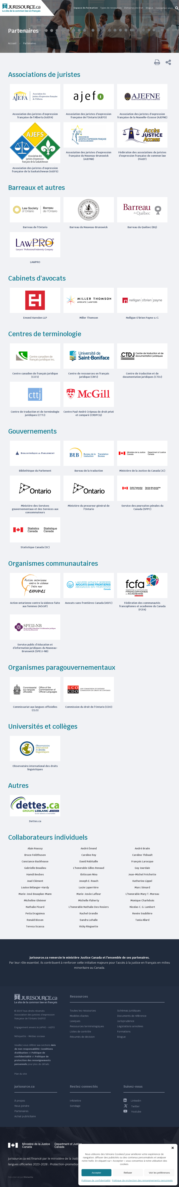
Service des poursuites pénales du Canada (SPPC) (142, 507)
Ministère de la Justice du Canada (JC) (142, 470)
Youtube (132, 1111)
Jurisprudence (125, 1021)
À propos (19, 1100)
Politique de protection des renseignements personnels (142, 1180)
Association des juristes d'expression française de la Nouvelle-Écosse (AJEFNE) (142, 115)
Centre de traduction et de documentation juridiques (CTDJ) (142, 375)
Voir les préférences (159, 1172)
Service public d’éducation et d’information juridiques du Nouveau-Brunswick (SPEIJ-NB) (35, 648)
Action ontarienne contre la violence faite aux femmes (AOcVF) (35, 604)
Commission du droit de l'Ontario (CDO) (88, 707)
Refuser (128, 1172)
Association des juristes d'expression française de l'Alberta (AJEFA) (35, 115)
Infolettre (75, 1100)
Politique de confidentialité (96, 1180)
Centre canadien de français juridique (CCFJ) (35, 375)
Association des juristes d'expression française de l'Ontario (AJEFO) (88, 115)
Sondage (75, 1106)
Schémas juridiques (129, 1010)
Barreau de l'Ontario (35, 227)
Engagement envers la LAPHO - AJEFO (34, 1027)
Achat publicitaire (25, 1116)
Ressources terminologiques (87, 1026)
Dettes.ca (35, 821)
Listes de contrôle (80, 1031)
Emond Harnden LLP (35, 317)
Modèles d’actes (79, 1016)
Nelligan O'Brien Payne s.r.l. (142, 317)
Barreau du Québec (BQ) (142, 227)
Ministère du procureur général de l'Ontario (89, 507)
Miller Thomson (88, 317)
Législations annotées (130, 1026)
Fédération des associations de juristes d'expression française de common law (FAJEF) (142, 156)
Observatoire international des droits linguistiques (35, 767)
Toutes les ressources (83, 1010)
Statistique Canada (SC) (35, 547)
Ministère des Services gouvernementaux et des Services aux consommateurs (35, 509)
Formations (124, 1031)
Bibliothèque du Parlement (35, 470)
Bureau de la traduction (89, 470)
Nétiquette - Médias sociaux (29, 1036)
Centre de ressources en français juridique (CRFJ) (88, 375)
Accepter (96, 1172)
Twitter (131, 1106)
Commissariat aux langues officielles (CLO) (35, 708)
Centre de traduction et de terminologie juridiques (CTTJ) (35, 413)
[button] (172, 1147)
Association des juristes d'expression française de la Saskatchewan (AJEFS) (35, 169)
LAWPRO (35, 262)
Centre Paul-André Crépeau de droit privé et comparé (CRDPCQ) (88, 413)
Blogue (121, 1036)
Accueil (12, 43)
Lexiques (75, 1021)
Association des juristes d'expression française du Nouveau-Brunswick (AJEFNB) (88, 156)
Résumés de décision (82, 1036)
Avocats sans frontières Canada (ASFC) (88, 603)
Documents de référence (131, 1016)
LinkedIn (132, 1100)
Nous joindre (21, 1106)
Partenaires (21, 1111)
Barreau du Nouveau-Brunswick (89, 227)
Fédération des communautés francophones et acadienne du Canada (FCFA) (142, 606)
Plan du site (20, 1073)
